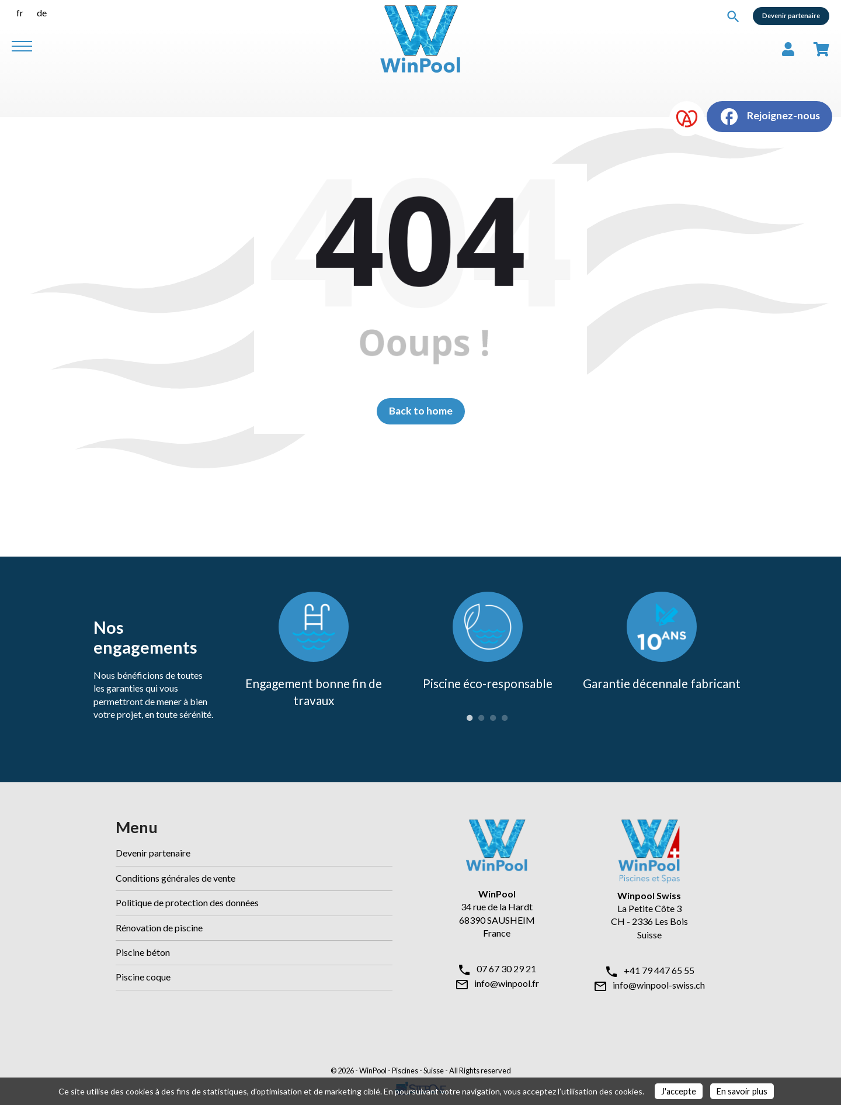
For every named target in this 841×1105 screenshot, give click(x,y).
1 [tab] (469, 718)
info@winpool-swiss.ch (659, 984)
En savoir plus (742, 1091)
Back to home (421, 411)
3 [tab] (493, 718)
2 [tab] (481, 718)
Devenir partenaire (791, 15)
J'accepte (678, 1091)
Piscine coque (143, 976)
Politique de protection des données (187, 902)
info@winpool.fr (506, 983)
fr (19, 12)
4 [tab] (504, 718)
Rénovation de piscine (159, 927)
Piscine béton (143, 952)
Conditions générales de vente (175, 877)
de (42, 12)
